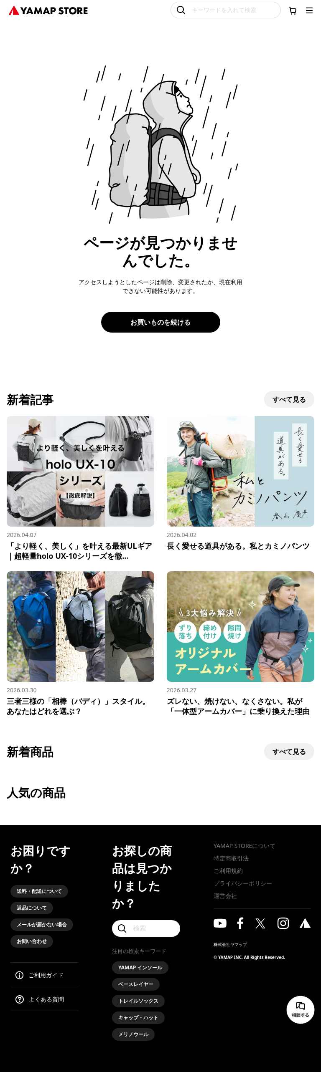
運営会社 (225, 896)
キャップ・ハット (138, 1017)
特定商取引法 (231, 858)
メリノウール (133, 1034)
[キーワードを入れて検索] (226, 10)
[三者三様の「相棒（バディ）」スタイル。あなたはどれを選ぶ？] (80, 643)
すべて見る (289, 399)
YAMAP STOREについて (244, 846)
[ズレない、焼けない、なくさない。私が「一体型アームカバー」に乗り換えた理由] (240, 643)
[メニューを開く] (309, 10)
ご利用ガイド (46, 975)
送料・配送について (39, 891)
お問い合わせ (32, 941)
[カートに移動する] (293, 10)
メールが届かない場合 (42, 924)
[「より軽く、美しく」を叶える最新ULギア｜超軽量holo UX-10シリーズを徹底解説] (80, 488)
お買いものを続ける (160, 322)
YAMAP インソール (140, 967)
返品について (32, 907)
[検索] (146, 928)
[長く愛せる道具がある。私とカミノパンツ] (240, 483)
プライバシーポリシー (243, 883)
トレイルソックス (138, 1000)
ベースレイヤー (135, 984)
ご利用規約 (228, 871)
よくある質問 (46, 999)
